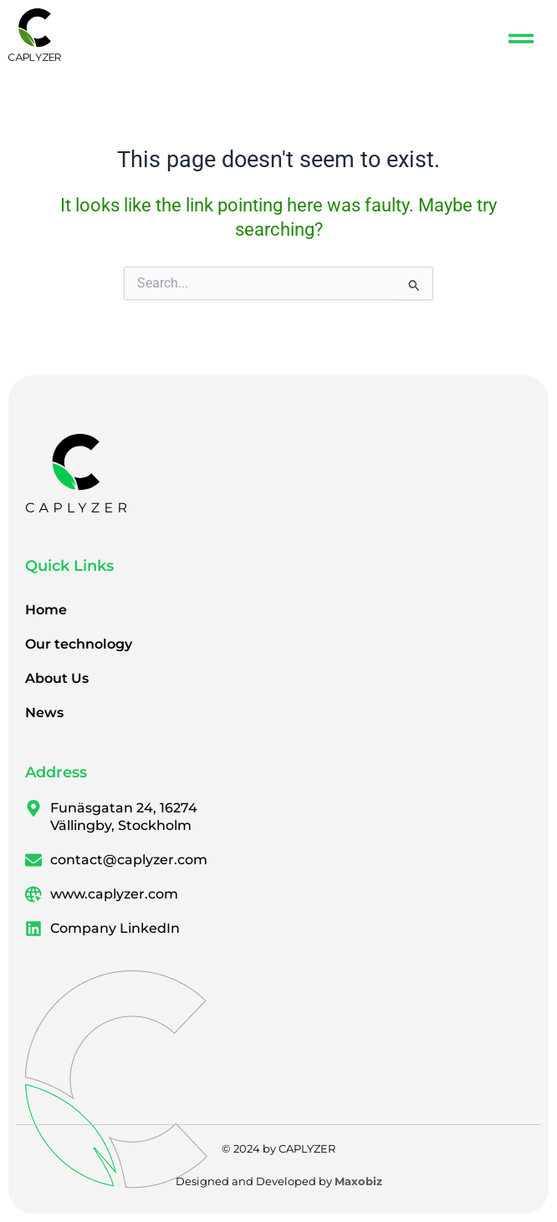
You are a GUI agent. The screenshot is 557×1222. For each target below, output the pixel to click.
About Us (57, 678)
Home (46, 610)
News (44, 712)
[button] (521, 39)
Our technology (78, 644)
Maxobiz (358, 1181)
